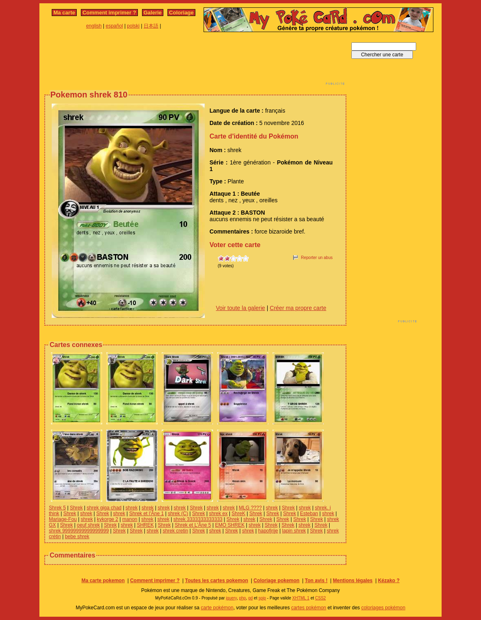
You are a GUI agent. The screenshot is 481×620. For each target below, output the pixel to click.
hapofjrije (268, 531)
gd (250, 598)
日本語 (151, 26)
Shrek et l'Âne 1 (146, 513)
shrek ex (218, 513)
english (94, 26)
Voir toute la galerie (240, 308)
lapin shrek (294, 531)
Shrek (76, 508)
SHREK (145, 525)
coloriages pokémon (383, 608)
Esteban (309, 513)
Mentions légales (353, 580)
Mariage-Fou (63, 519)
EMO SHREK (230, 525)
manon (129, 519)
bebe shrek (77, 536)
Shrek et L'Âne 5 (193, 525)
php (242, 598)
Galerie (153, 12)
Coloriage (181, 12)
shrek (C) (178, 513)
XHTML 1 (300, 598)
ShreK (238, 513)
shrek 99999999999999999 (79, 531)
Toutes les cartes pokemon (216, 580)
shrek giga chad (104, 508)
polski (133, 26)
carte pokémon (217, 608)
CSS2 (320, 598)
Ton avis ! (316, 580)
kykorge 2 (107, 519)
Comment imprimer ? (109, 12)
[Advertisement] (195, 60)
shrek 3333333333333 (198, 519)
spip (262, 598)
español (114, 26)
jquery (231, 598)
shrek (131, 508)
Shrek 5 (57, 508)
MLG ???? (250, 508)
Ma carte (64, 12)
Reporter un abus (316, 257)
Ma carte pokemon (102, 580)
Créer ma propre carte (298, 308)
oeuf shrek (88, 525)
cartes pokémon (308, 608)
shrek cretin (175, 531)
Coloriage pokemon (277, 580)
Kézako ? (389, 580)
